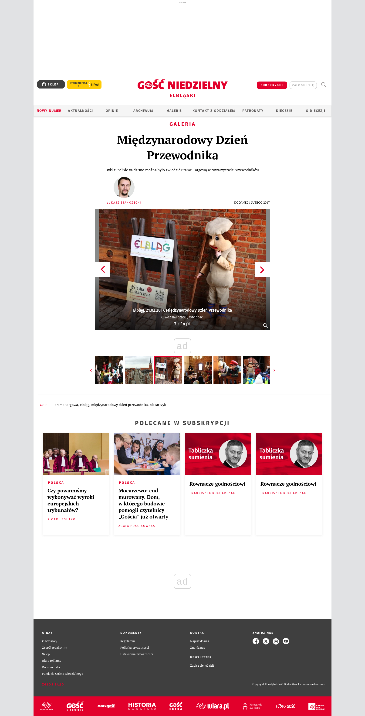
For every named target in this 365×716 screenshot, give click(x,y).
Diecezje (284, 111)
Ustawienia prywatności (136, 654)
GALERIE (174, 111)
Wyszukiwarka (323, 84)
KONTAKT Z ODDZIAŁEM (214, 111)
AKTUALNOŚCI (80, 111)
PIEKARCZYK (158, 405)
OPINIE (112, 111)
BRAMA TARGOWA (66, 405)
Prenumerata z (78, 84)
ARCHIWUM (143, 111)
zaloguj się (303, 85)
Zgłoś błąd (53, 684)
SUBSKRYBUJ (272, 85)
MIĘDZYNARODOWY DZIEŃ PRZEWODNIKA (119, 405)
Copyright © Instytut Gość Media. (272, 684)
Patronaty (253, 111)
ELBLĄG (84, 405)
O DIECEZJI (315, 111)
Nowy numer (49, 111)
